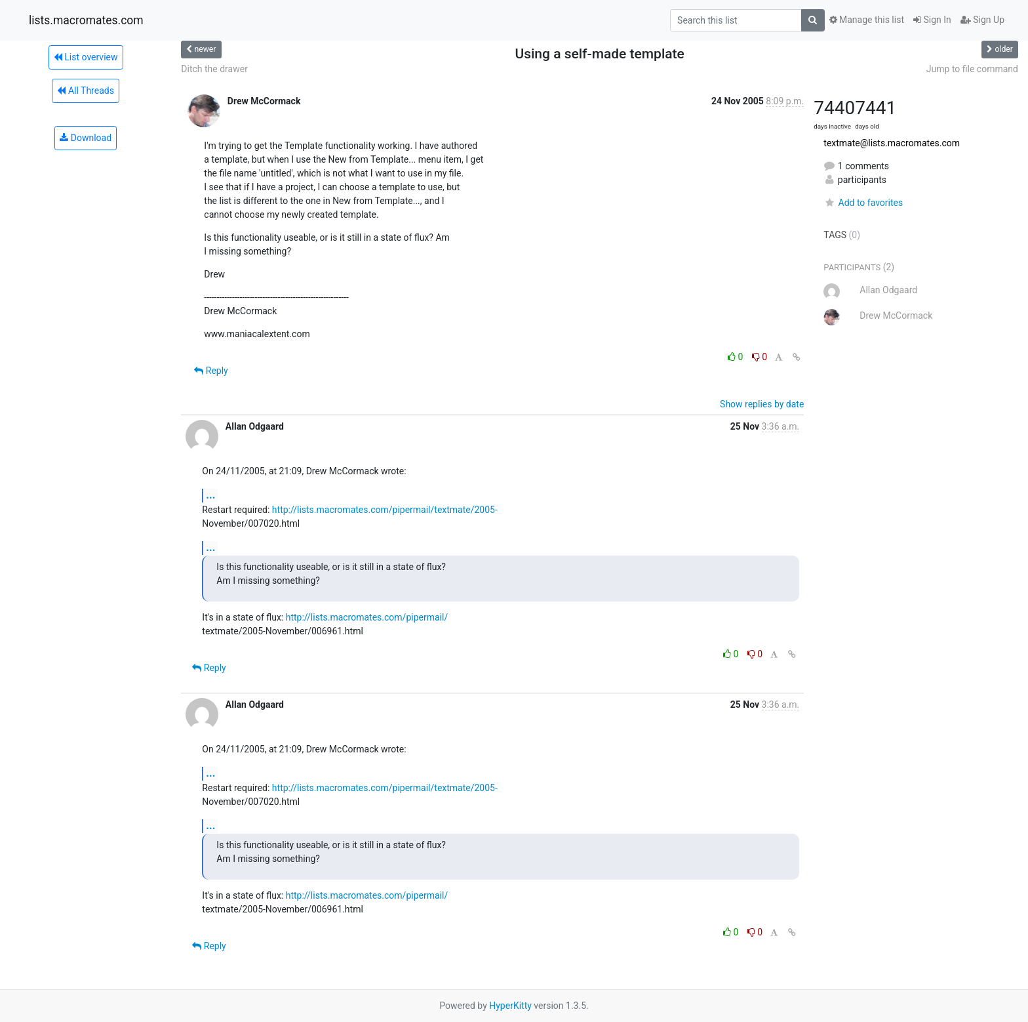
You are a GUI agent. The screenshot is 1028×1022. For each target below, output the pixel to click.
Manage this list (866, 19)
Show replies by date (762, 404)
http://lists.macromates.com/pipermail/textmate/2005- (385, 509)
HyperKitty (510, 1005)
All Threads (85, 90)
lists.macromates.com (86, 20)
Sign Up (982, 19)
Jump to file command (972, 69)
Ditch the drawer (214, 69)
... (210, 495)
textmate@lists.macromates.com (891, 143)
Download (85, 138)
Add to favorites (863, 202)
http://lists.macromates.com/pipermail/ (367, 617)
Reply (210, 370)
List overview (86, 57)
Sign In (932, 19)
